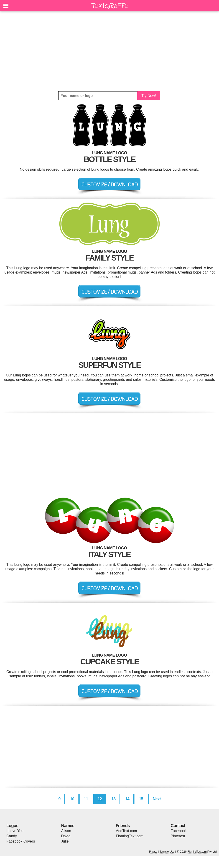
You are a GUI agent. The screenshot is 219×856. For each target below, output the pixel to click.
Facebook (179, 831)
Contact (178, 825)
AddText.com (126, 831)
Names (67, 825)
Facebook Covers (20, 841)
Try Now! (148, 96)
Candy (11, 836)
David (66, 836)
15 (141, 799)
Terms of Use (167, 851)
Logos (12, 825)
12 (100, 799)
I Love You (14, 831)
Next (157, 799)
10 (72, 799)
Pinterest (178, 836)
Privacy (153, 851)
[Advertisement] (109, 51)
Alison (66, 831)
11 (86, 799)
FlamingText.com (129, 836)
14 (127, 799)
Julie (65, 841)
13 (113, 799)
